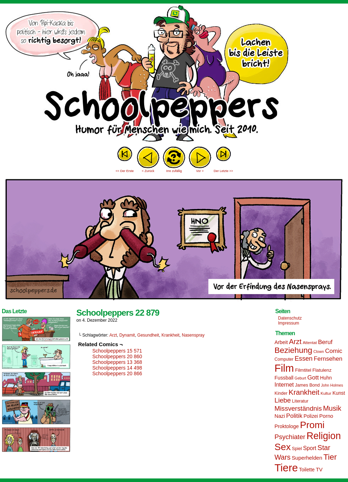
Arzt (113, 335)
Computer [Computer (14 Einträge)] (283, 359)
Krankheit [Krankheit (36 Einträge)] (304, 392)
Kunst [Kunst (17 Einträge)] (338, 393)
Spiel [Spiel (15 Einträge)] (297, 448)
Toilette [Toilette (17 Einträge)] (307, 469)
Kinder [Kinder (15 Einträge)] (280, 393)
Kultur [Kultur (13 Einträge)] (326, 393)
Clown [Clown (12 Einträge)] (318, 351)
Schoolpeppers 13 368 (117, 362)
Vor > (199, 171)
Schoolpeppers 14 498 (117, 368)
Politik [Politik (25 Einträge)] (294, 415)
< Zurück (148, 171)
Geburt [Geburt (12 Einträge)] (300, 378)
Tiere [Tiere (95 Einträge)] (286, 467)
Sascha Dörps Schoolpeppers (174, 74)
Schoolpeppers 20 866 (117, 373)
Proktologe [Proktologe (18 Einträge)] (286, 426)
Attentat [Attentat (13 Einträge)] (310, 342)
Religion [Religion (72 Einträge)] (323, 436)
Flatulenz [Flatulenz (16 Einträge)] (322, 370)
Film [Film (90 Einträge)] (284, 368)
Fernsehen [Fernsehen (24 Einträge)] (328, 358)
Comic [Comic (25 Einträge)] (333, 351)
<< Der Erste (124, 171)
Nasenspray (193, 335)
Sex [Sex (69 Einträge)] (282, 447)
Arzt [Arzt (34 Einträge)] (295, 341)
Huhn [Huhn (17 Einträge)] (326, 378)
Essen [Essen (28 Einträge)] (303, 358)
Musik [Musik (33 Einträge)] (332, 408)
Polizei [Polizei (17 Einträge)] (311, 416)
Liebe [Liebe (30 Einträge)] (282, 400)
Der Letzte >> (223, 171)
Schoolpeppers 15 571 (117, 351)
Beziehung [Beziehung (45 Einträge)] (293, 350)
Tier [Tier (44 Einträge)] (330, 457)
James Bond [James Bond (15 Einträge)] (307, 385)
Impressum (288, 323)
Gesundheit (148, 335)
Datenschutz (290, 318)
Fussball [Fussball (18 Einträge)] (283, 378)
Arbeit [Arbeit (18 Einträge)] (281, 342)
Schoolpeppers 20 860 (117, 356)
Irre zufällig (174, 171)
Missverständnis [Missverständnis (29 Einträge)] (298, 408)
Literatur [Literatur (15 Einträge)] (300, 401)
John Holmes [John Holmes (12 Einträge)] (332, 385)
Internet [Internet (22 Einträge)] (284, 384)
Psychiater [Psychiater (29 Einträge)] (289, 437)
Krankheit (171, 335)
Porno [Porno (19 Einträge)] (326, 416)
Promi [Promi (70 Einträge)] (312, 425)
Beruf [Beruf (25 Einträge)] (325, 342)
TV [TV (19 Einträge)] (319, 469)
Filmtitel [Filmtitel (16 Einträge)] (303, 370)
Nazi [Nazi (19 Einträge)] (279, 416)
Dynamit (127, 335)
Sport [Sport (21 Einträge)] (309, 448)
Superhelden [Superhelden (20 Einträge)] (307, 458)
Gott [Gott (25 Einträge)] (313, 377)
